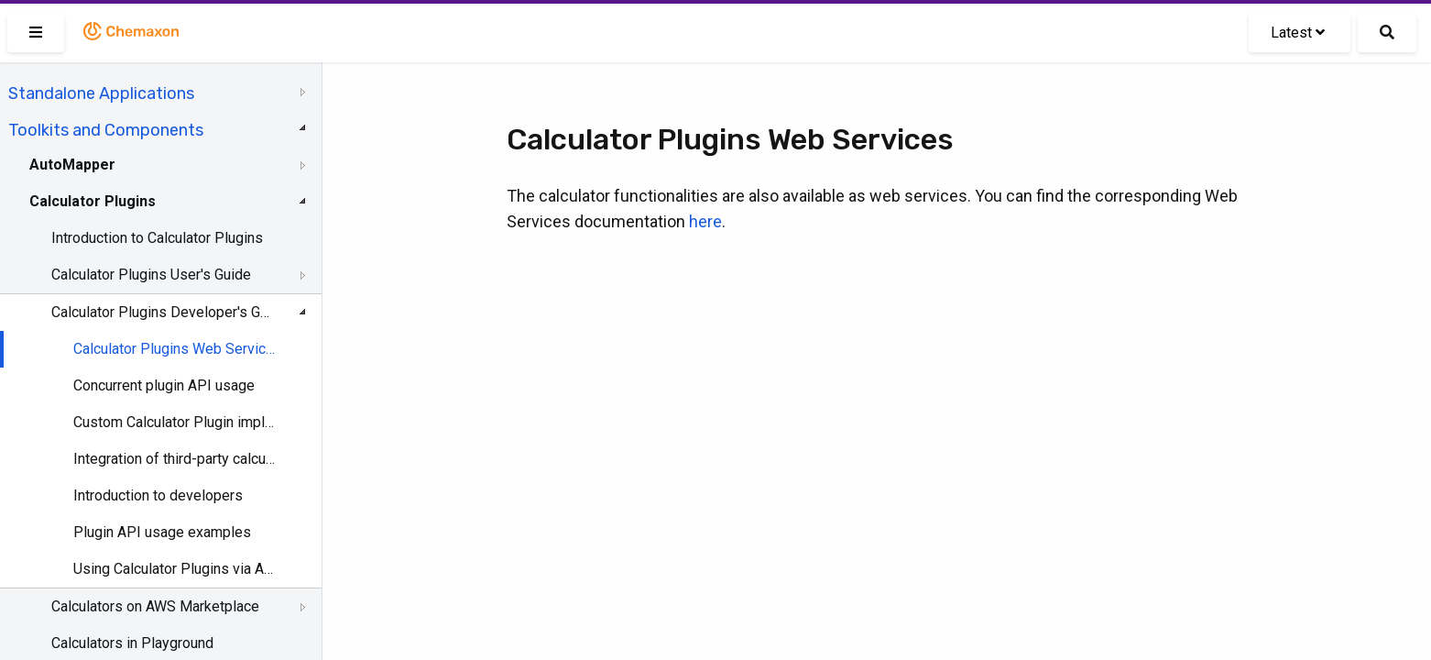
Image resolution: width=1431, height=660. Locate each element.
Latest (1298, 32)
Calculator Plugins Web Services (175, 349)
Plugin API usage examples (162, 532)
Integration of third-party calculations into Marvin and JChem (175, 459)
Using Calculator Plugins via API (175, 569)
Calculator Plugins (92, 201)
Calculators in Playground (132, 643)
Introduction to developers (158, 495)
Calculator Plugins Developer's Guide (162, 312)
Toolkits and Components (105, 130)
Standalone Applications (101, 93)
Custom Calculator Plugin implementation (175, 422)
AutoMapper (72, 164)
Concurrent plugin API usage (164, 385)
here (705, 221)
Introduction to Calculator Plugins (157, 238)
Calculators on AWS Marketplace (155, 606)
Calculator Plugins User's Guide (151, 274)
